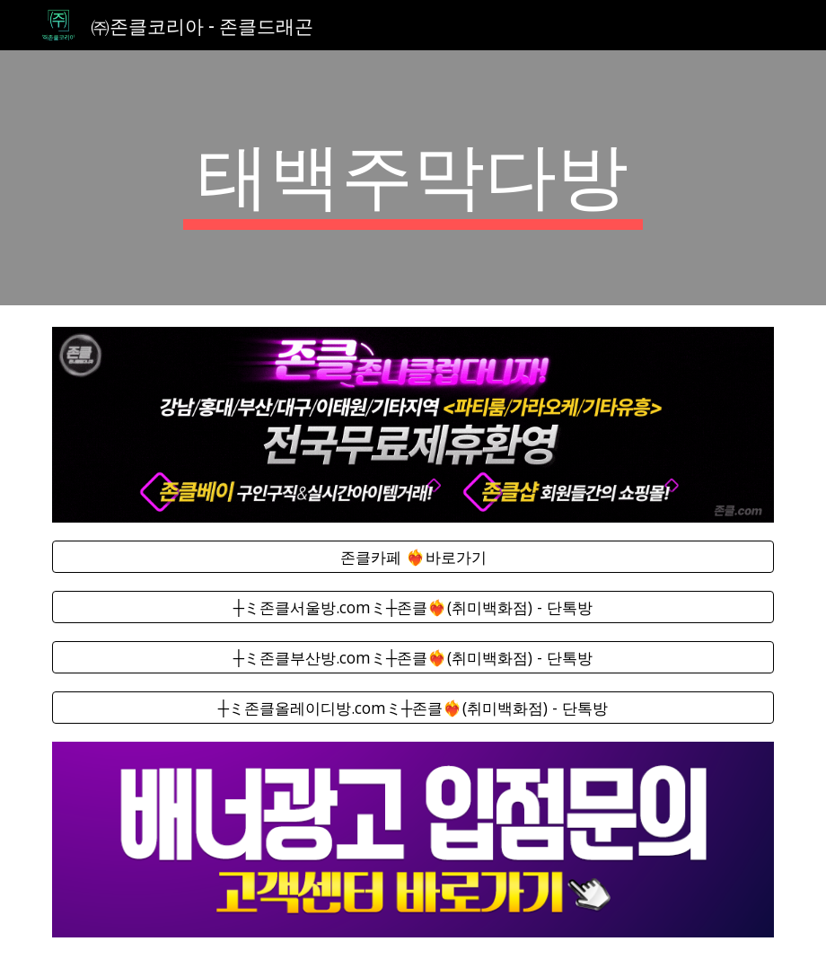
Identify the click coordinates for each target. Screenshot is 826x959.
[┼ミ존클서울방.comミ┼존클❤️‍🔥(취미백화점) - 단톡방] (412, 607)
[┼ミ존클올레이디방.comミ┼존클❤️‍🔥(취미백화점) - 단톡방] (412, 708)
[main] (413, 178)
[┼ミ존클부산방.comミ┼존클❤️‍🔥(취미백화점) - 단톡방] (412, 657)
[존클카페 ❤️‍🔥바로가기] (412, 556)
